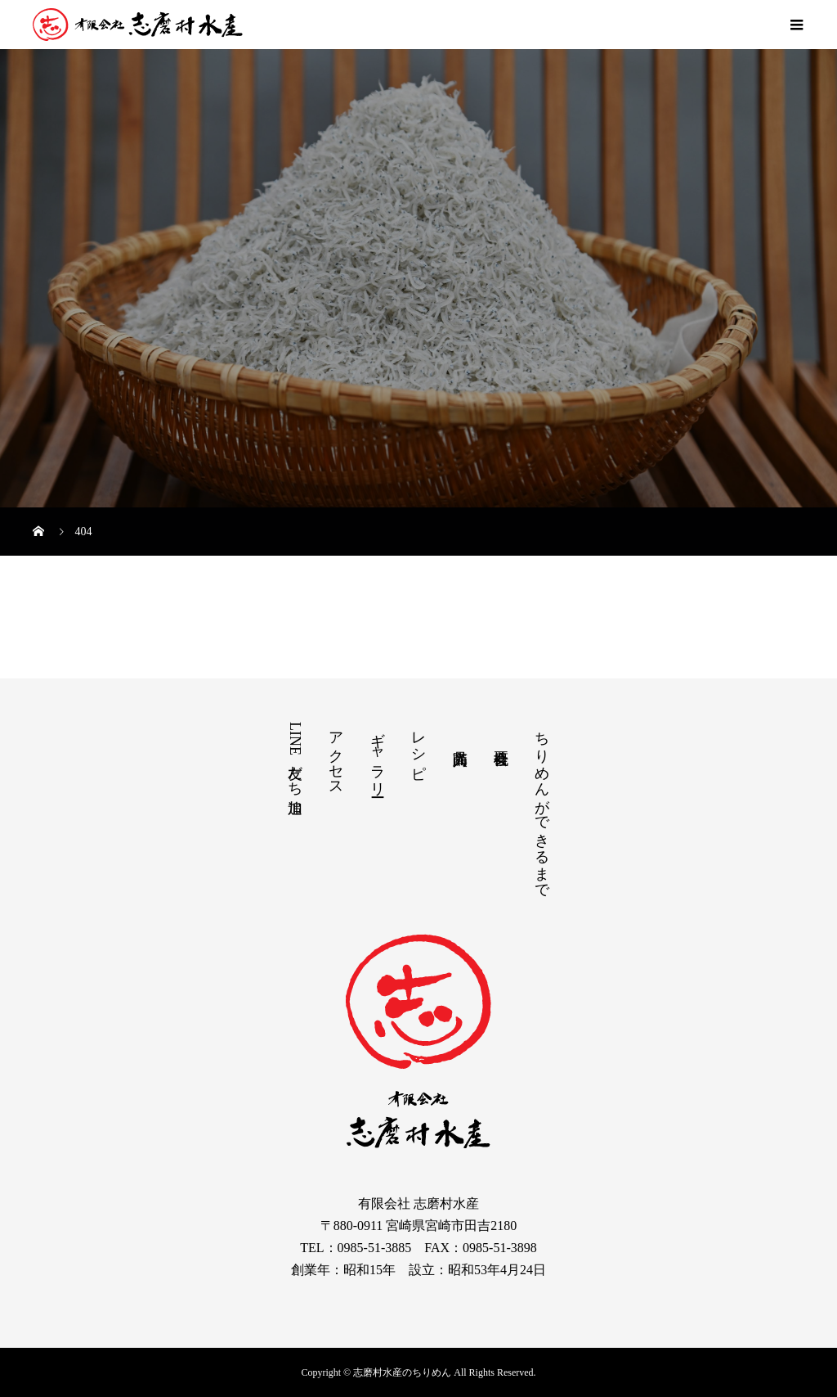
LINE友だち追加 (295, 755)
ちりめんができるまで (542, 806)
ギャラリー (377, 756)
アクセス (336, 755)
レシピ (418, 747)
